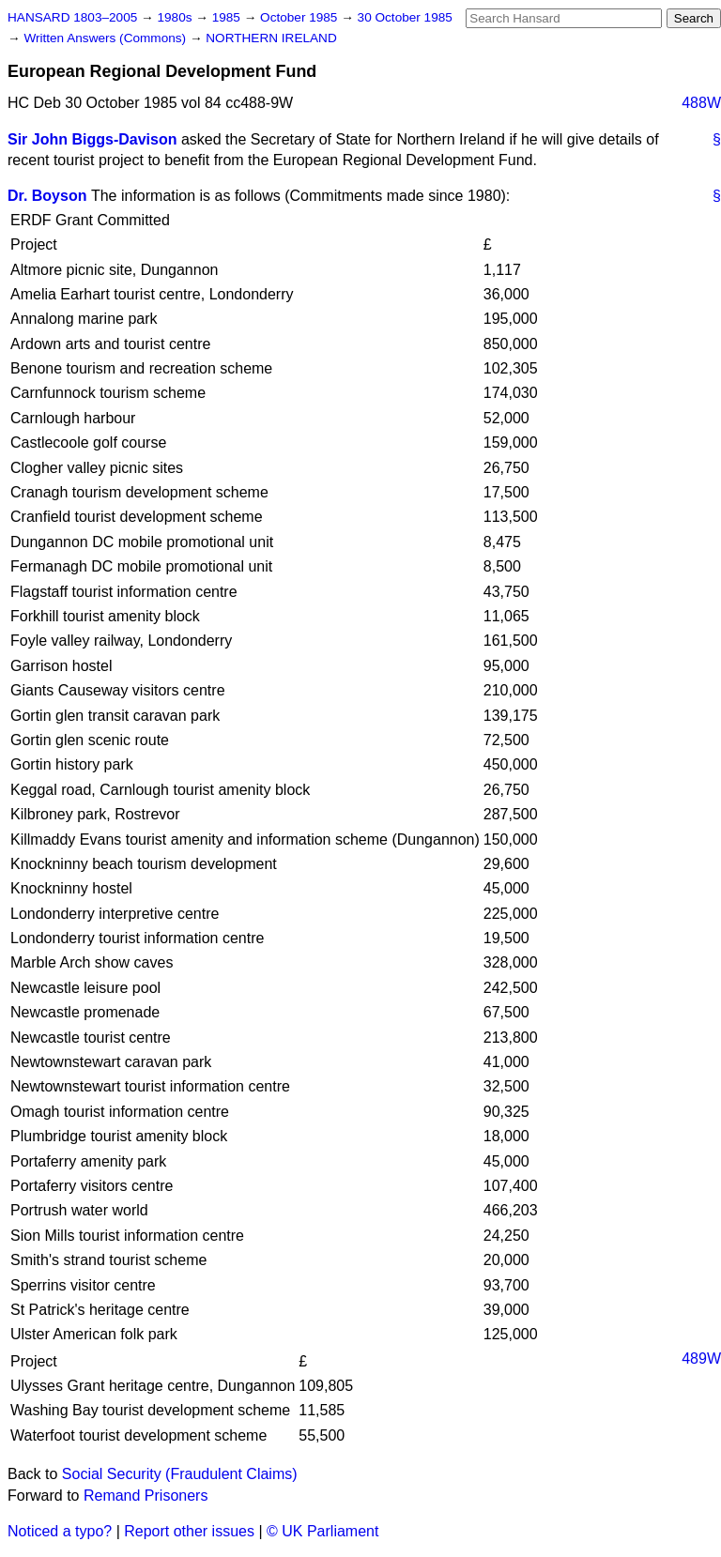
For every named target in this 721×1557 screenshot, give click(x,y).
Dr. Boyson (47, 196)
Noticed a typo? (60, 1531)
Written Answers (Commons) (106, 38)
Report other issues (189, 1531)
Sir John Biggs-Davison (92, 139)
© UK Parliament (322, 1531)
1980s (176, 17)
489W (701, 1358)
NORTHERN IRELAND (271, 38)
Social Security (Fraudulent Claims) (180, 1474)
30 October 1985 (405, 17)
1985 (228, 17)
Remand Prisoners (146, 1496)
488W (701, 103)
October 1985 (300, 17)
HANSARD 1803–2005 (72, 17)
